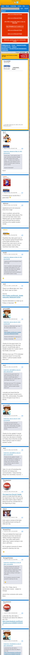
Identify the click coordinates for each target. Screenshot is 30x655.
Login (21, 8)
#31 (22, 285)
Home (3, 6)
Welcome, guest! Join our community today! (15, 40)
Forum (7, 6)
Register (26, 8)
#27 (22, 192)
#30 (22, 254)
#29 (22, 235)
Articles (19, 6)
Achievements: (6, 65)
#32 (22, 319)
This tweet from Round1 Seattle (11, 494)
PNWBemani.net (6, 45)
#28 (22, 205)
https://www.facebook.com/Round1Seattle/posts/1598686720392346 (12, 622)
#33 (22, 367)
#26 (22, 148)
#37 (22, 517)
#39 (22, 559)
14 (27, 52)
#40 (22, 613)
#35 (22, 449)
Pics (24, 6)
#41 (22, 640)
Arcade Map (13, 6)
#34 (22, 415)
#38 (22, 531)
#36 (22, 491)
